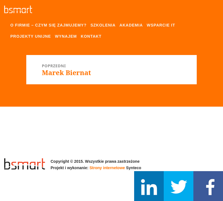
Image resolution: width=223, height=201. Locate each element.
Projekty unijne (30, 36)
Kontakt (91, 36)
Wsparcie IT (161, 25)
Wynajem (66, 36)
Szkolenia (103, 25)
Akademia (131, 25)
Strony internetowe (107, 168)
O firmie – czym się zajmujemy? (48, 25)
